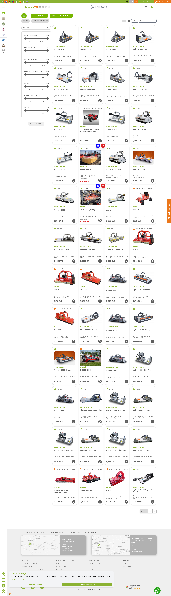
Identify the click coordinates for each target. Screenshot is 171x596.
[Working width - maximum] (37, 38)
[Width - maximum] (37, 86)
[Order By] (148, 21)
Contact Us (146, 2)
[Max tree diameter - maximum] (37, 74)
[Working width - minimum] (30, 41)
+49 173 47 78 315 (136, 552)
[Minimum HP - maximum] (37, 50)
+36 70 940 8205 (67, 551)
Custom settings (35, 584)
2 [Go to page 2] (150, 511)
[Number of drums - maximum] (37, 98)
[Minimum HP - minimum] (30, 53)
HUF (131, 2)
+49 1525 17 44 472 (137, 547)
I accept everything (87, 584)
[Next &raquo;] (154, 511)
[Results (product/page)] (134, 21)
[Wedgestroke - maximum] (37, 62)
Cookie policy (21, 579)
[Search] (36, 28)
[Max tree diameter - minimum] (30, 77)
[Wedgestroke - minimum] (30, 65)
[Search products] (117, 7)
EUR (136, 2)
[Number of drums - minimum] (30, 101)
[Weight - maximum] (37, 110)
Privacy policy (13, 579)
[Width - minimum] (30, 89)
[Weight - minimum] (30, 113)
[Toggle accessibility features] (127, 1)
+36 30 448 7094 (67, 546)
